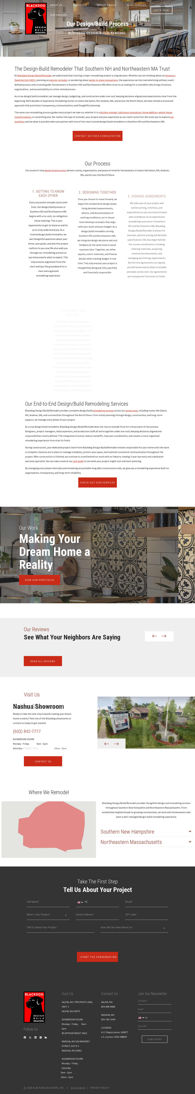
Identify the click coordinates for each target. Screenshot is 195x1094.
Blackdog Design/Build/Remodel (34, 75)
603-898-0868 (108, 1006)
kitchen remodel (108, 112)
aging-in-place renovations (103, 80)
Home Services (136, 5)
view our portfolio (39, 579)
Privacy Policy (99, 1087)
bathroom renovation (129, 112)
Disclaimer (78, 1088)
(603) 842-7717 (27, 731)
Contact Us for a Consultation (97, 135)
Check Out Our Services (97, 482)
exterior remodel (58, 80)
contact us (43, 761)
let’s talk (161, 10)
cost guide (78, 461)
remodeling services (103, 410)
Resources (139, 14)
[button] (152, 636)
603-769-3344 (108, 1019)
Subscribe (154, 1039)
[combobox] (48, 915)
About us (56, 5)
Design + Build (106, 5)
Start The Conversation (99, 956)
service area (131, 410)
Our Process (58, 14)
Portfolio (80, 5)
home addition (150, 112)
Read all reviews (42, 661)
